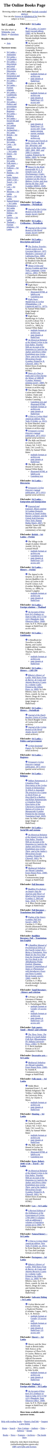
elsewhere (14, 34)
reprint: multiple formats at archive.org (37, 135)
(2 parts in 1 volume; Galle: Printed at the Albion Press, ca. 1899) (35, 682)
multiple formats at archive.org (39, 75)
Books (5, 1435)
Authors (34, 1428)
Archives (31, 1435)
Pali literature (38, 884)
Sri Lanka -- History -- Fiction (31, 568)
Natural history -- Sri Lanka (13, 202)
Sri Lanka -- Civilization (12, 58)
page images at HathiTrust (37, 79)
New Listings (23, 1428)
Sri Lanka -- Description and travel (12, 63)
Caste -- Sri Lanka (11, 145)
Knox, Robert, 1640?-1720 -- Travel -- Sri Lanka (13, 181)
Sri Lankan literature (11, 126)
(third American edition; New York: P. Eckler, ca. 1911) (36, 418)
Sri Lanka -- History (12, 98)
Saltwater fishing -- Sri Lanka (12, 212)
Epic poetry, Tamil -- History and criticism (33, 1028)
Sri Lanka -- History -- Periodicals (31, 709)
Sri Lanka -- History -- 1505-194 (31, 669)
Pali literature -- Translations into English (33, 911)
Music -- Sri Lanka (12, 197)
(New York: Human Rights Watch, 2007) (36, 514)
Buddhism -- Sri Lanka (12, 140)
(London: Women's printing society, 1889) (35, 378)
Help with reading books (11, 1421)
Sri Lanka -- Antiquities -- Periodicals (31, 203)
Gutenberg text (37, 297)
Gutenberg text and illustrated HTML (39, 403)
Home (4, 1428)
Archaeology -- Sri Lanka (13, 131)
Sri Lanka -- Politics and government (12, 104)
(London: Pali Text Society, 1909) (35, 919)
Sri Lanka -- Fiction (12, 81)
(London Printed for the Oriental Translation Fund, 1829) (36, 798)
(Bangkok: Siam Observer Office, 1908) (35, 616)
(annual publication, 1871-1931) (35, 433)
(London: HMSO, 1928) (36, 176)
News (13, 1435)
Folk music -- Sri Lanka (12, 164)
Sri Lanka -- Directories (12, 70)
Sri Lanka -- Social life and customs (13, 120)
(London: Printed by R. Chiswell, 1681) (36, 352)
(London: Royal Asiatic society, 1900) (36, 961)
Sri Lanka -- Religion (12, 114)
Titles (42, 1428)
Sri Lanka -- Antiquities (12, 53)
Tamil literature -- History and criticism (33, 991)
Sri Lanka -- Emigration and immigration (13, 75)
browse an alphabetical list (26, 16)
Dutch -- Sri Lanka (12, 155)
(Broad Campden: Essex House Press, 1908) (36, 870)
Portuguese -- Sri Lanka (12, 207)
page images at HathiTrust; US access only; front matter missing (38, 127)
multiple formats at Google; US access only (39, 1008)
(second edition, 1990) (35, 31)
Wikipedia (5, 32)
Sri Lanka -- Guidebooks (12, 93)
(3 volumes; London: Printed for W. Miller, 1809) (36, 149)
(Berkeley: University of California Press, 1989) (36, 251)
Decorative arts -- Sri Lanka (13, 150)
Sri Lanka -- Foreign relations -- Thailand (33, 606)
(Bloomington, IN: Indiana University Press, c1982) (35, 1039)
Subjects (20, 1431)
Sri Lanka (36, 24)
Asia (8, 43)
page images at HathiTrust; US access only (37, 100)
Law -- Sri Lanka (11, 188)
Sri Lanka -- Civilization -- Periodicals (31, 222)
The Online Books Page (24, 5)
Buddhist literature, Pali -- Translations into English (33, 938)
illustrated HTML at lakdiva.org (39, 293)
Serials (29, 1431)
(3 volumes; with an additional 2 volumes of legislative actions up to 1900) (35, 1217)
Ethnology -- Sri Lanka (12, 159)
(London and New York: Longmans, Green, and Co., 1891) (36, 269)
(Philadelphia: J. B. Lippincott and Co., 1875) (36, 302)
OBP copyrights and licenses (24, 1447)
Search (12, 1428)
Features (21, 1435)
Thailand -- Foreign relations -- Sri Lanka (13, 225)
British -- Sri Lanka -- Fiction (31, 535)
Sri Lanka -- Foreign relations (12, 87)
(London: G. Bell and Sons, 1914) (35, 895)
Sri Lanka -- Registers (12, 110)
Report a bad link (31, 1421)
